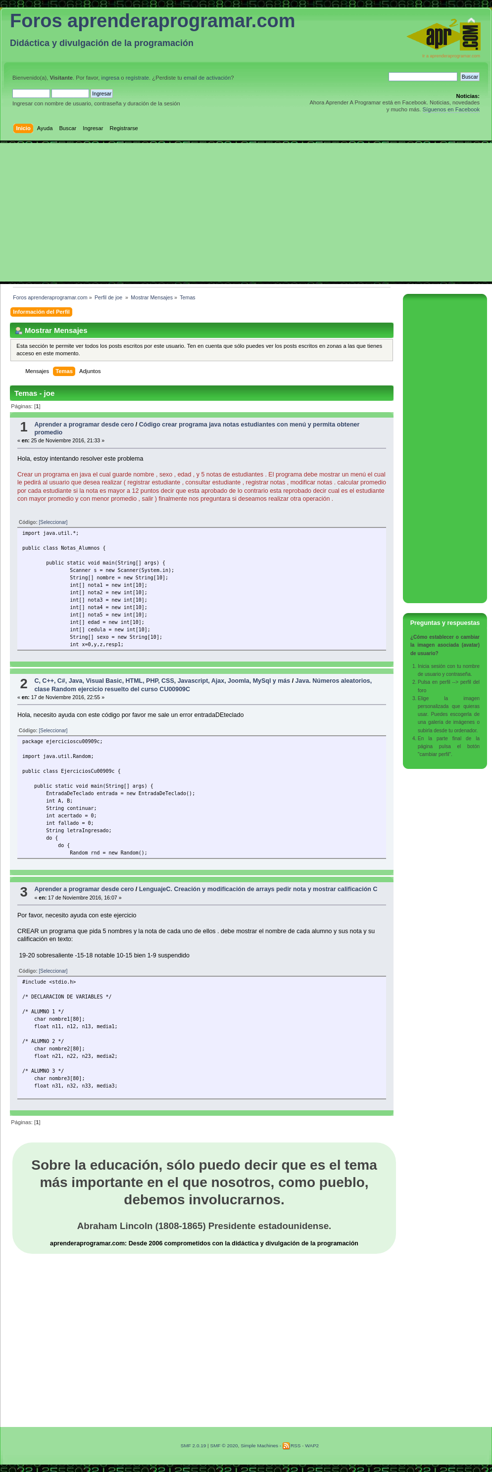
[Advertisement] (246, 212)
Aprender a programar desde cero (84, 424)
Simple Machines (259, 1445)
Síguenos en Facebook (451, 109)
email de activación (207, 78)
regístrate (137, 78)
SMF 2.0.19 (193, 1445)
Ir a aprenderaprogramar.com (451, 55)
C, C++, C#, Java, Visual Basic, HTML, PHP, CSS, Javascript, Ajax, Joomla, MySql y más (162, 680)
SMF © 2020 (224, 1445)
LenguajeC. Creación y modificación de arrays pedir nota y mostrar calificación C (258, 889)
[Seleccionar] (53, 522)
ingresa (110, 78)
